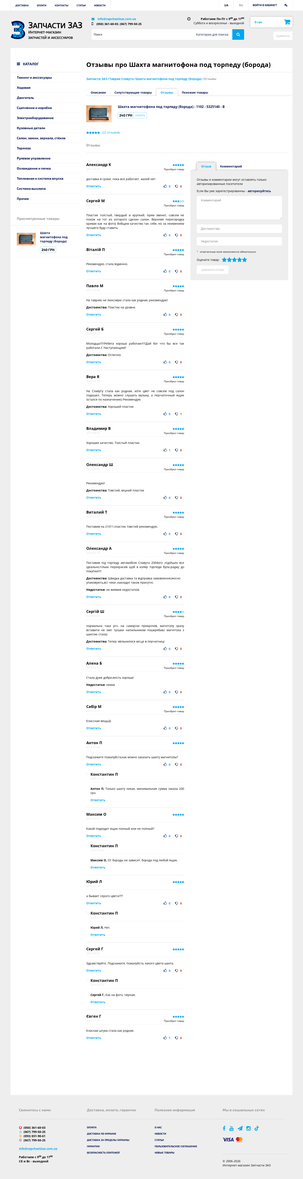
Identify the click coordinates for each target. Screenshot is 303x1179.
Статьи (81, 5)
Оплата (42, 5)
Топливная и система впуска (40, 178)
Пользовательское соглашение (176, 1146)
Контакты (61, 5)
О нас (158, 1127)
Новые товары (164, 1152)
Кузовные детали (31, 128)
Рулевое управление (33, 158)
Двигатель (25, 98)
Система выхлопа (31, 188)
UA (226, 5)
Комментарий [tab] (231, 166)
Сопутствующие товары (133, 92)
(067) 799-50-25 (131, 24)
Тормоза (24, 148)
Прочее (23, 198)
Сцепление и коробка (34, 108)
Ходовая (24, 87)
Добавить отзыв (212, 269)
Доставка (22, 5)
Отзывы (167, 92)
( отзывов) (111, 132)
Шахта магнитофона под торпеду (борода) (54, 237)
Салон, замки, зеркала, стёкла (41, 138)
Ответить (93, 186)
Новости (100, 5)
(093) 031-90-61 (34, 1136)
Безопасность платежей (103, 1152)
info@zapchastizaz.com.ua (117, 19)
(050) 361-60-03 (107, 24)
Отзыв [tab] (206, 166)
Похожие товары (195, 92)
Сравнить (283, 35)
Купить (140, 115)
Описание (98, 92)
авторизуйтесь (259, 191)
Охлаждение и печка (34, 168)
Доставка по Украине (101, 1133)
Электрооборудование (35, 118)
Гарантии (93, 1146)
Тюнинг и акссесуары (34, 77)
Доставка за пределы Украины (108, 1139)
